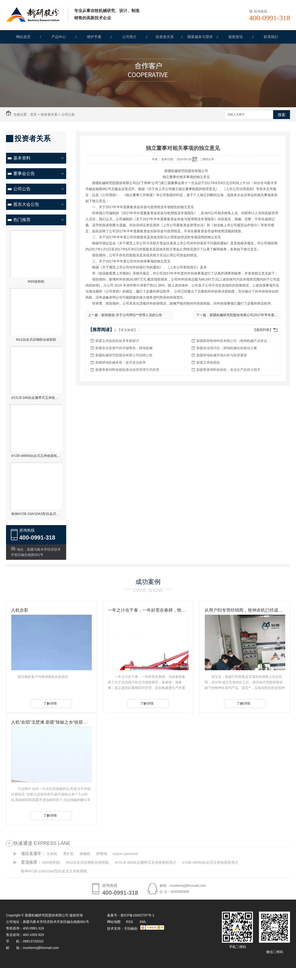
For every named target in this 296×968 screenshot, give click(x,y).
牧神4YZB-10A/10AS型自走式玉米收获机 (36, 514)
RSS (130, 922)
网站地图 (114, 922)
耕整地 (101, 854)
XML (142, 922)
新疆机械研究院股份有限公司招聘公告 (124, 355)
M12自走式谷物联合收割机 (36, 339)
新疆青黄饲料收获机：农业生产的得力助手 (228, 370)
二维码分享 (206, 159)
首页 (33, 114)
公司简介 (129, 37)
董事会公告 (24, 173)
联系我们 (271, 37)
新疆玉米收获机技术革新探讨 (117, 341)
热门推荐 (22, 219)
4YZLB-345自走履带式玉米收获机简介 (36, 398)
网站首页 (23, 37)
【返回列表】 (263, 330)
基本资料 (22, 158)
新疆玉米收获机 (208, 362)
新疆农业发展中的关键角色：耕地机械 (124, 348)
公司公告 (68, 114)
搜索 (281, 115)
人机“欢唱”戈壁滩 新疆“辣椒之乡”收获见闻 (51, 722)
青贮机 (68, 854)
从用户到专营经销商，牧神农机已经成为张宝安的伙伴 (245, 610)
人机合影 (19, 610)
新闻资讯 (235, 37)
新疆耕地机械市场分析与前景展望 (221, 355)
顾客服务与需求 (200, 37)
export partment (125, 854)
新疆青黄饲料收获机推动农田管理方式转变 (127, 370)
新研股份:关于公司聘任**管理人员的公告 (131, 315)
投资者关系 (165, 37)
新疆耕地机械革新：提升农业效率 (120, 362)
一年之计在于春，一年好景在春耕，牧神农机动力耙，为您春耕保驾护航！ (148, 610)
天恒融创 (130, 928)
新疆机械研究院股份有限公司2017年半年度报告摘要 (249, 315)
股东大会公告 (26, 204)
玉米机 (51, 854)
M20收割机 (36, 281)
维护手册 (94, 37)
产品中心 (58, 37)
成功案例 (148, 581)
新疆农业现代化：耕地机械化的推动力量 (226, 348)
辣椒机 (85, 854)
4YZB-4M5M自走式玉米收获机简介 (36, 456)
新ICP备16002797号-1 (137, 915)
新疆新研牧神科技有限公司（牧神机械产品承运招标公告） (234, 341)
